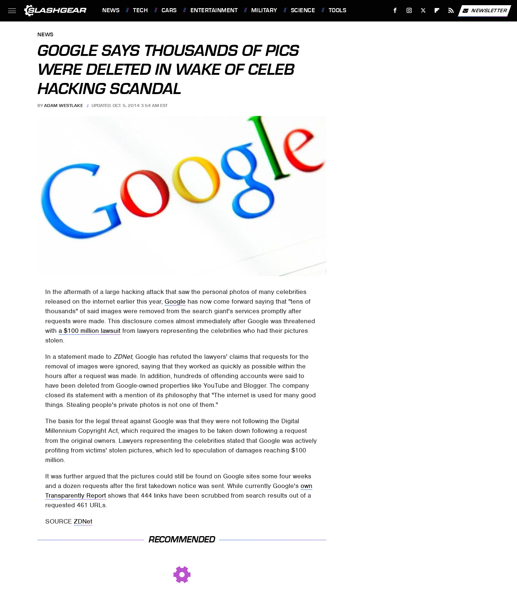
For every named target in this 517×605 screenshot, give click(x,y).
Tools (338, 10)
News (110, 10)
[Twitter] (423, 10)
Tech (140, 10)
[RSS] (451, 10)
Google (175, 301)
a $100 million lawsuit (89, 331)
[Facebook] (395, 10)
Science (303, 10)
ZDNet (83, 521)
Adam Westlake (63, 105)
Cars (169, 10)
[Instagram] (409, 10)
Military (264, 10)
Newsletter (484, 10)
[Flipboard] (437, 10)
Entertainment (214, 10)
